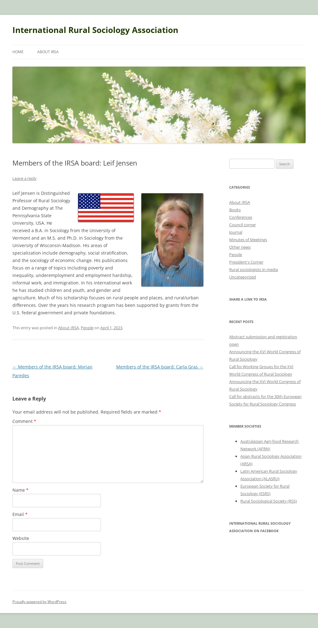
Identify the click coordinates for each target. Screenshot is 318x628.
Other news (240, 247)
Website (20, 538)
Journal (235, 232)
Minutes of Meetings (248, 239)
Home (18, 51)
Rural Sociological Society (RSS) (268, 501)
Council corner (242, 224)
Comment (24, 421)
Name (20, 490)
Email (20, 514)
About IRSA (48, 51)
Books (235, 210)
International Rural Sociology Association (95, 29)
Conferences (240, 217)
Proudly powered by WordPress (39, 601)
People (87, 327)
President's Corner (246, 262)
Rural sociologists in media (253, 269)
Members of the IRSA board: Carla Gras (159, 367)
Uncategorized (242, 277)
